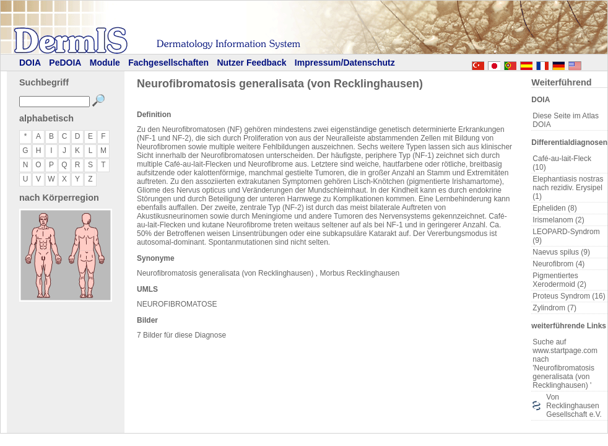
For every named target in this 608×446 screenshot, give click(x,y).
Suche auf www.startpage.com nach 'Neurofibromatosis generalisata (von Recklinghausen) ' (564, 364)
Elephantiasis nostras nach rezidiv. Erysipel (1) (567, 188)
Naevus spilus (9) (561, 252)
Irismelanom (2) (558, 220)
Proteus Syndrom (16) (568, 296)
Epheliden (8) (554, 208)
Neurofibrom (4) (558, 264)
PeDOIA (65, 63)
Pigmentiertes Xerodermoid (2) (559, 280)
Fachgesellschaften (168, 63)
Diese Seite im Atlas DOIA (565, 120)
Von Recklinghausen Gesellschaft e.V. (574, 406)
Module (105, 63)
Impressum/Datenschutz (345, 63)
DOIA (30, 63)
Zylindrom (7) (554, 308)
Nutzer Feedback (251, 63)
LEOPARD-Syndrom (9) (565, 236)
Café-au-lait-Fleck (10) (561, 163)
